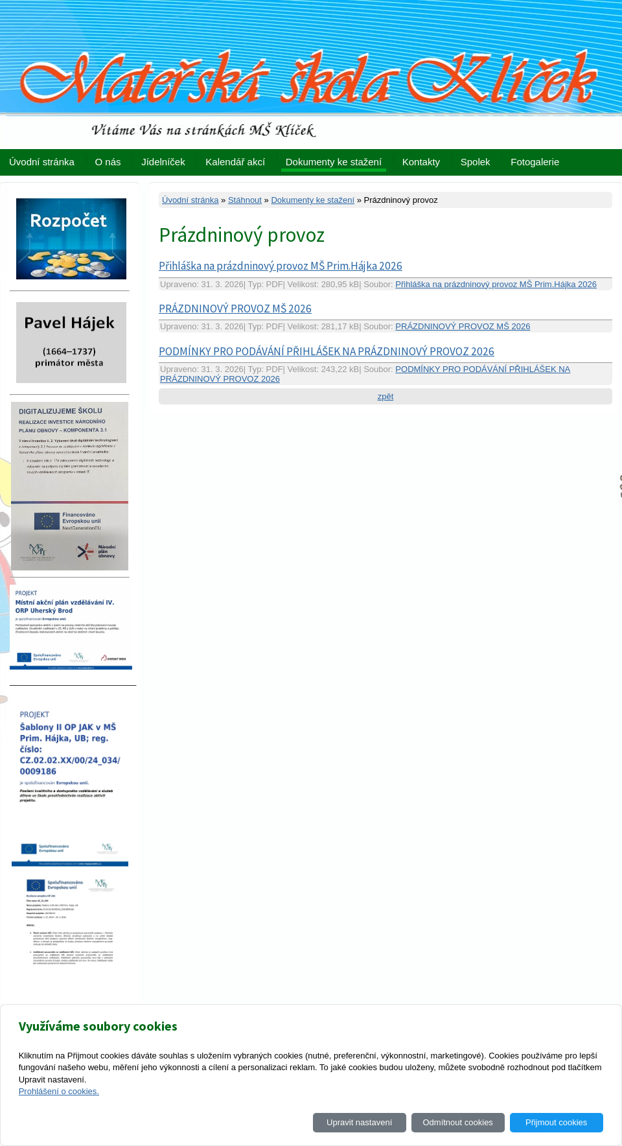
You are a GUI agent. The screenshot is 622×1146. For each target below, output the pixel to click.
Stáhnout (245, 200)
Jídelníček (163, 161)
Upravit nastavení (359, 1122)
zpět (386, 396)
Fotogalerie (535, 161)
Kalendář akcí (235, 161)
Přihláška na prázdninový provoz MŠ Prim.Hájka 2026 (280, 266)
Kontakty (421, 161)
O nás (108, 161)
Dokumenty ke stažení (334, 161)
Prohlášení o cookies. (59, 1091)
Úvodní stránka (42, 161)
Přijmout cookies (556, 1122)
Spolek (475, 161)
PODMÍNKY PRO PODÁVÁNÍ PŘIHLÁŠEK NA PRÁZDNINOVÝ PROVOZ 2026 (326, 351)
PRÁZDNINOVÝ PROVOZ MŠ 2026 (235, 308)
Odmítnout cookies (457, 1122)
